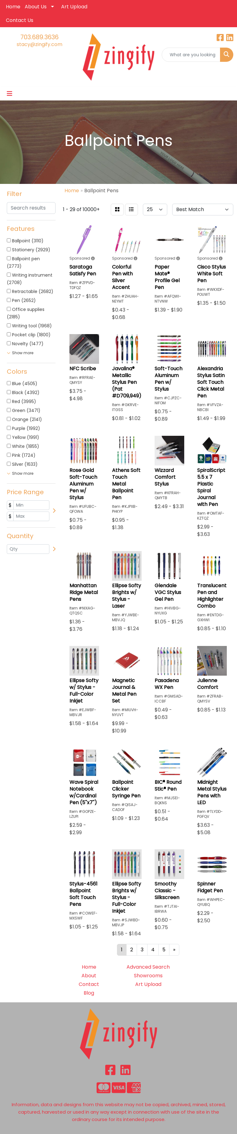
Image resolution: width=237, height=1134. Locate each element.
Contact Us (19, 20)
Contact (89, 984)
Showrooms (148, 975)
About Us (36, 6)
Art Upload (74, 6)
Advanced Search (148, 966)
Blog (89, 992)
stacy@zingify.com (39, 44)
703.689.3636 (39, 37)
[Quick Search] (191, 55)
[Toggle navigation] (9, 93)
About (88, 975)
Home (13, 6)
